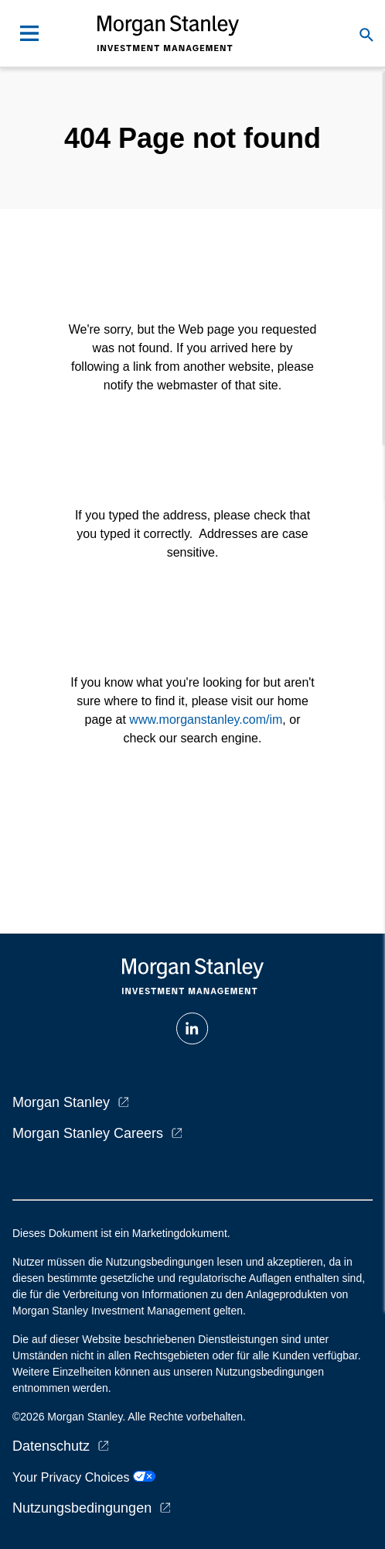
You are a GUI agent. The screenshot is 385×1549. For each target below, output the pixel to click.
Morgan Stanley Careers (87, 1133)
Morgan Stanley (61, 1102)
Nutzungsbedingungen (82, 1508)
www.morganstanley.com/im (205, 719)
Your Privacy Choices (83, 1477)
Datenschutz (51, 1446)
